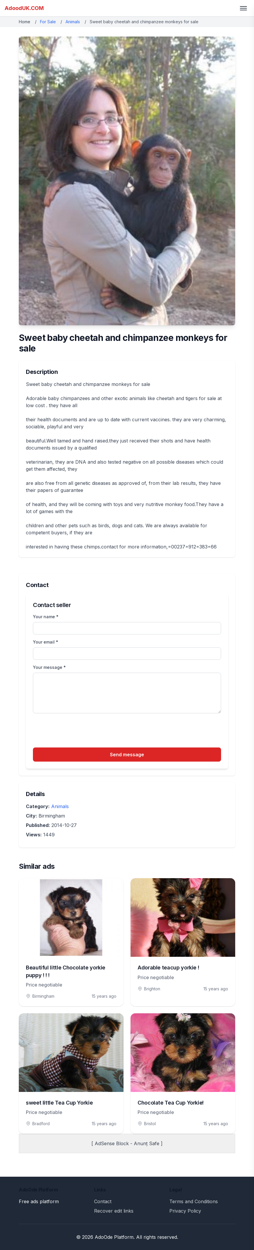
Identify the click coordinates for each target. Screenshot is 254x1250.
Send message (127, 754)
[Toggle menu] (243, 8)
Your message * (49, 667)
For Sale (48, 21)
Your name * (46, 616)
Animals (73, 21)
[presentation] (77, 731)
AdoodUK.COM (24, 8)
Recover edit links (113, 1211)
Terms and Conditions (193, 1201)
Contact (102, 1201)
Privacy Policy (185, 1211)
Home (24, 21)
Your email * (45, 641)
